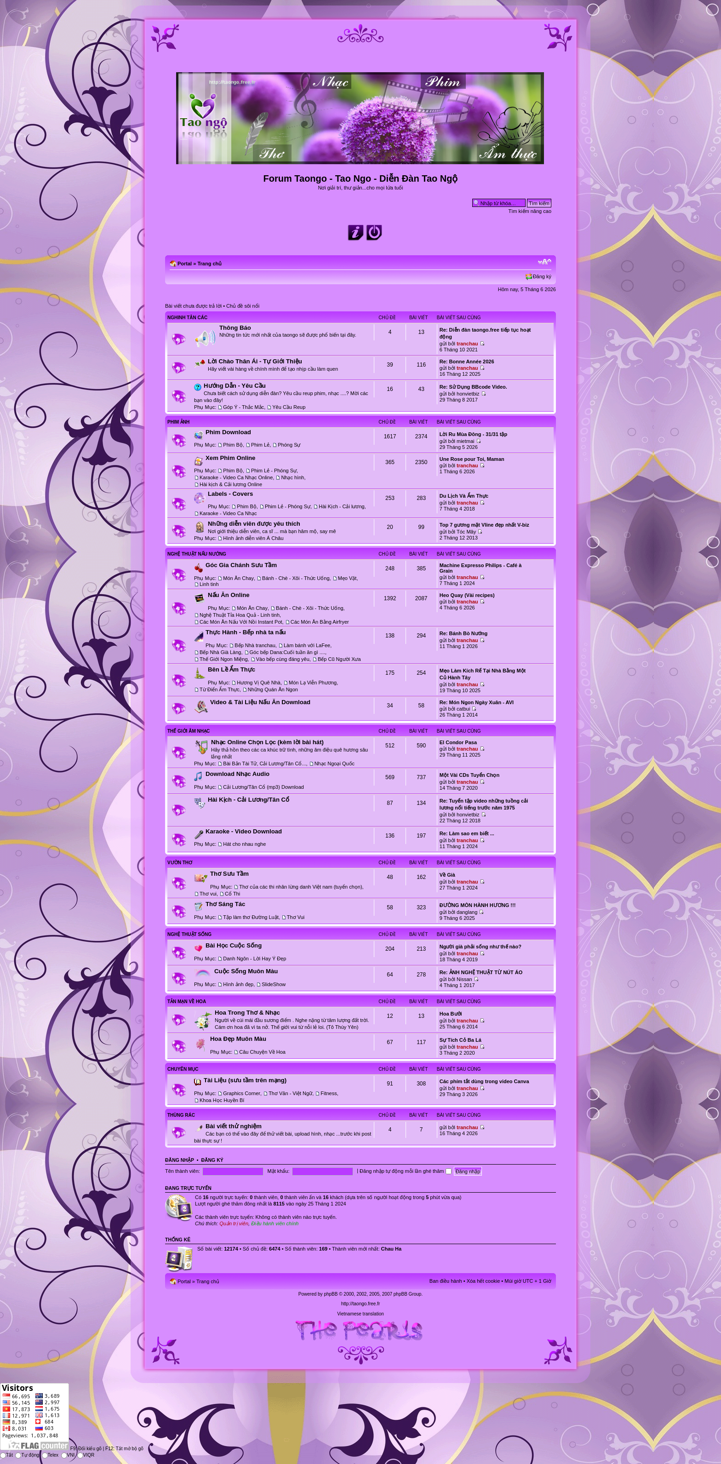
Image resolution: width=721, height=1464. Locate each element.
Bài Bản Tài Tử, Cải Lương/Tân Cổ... (264, 763)
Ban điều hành (445, 1281)
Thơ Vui (295, 917)
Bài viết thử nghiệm (234, 1126)
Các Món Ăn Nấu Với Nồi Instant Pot (241, 622)
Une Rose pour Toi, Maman (472, 459)
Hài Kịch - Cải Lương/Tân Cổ (248, 799)
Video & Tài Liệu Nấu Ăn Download (260, 702)
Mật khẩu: (278, 1171)
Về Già (447, 875)
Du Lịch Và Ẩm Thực (464, 496)
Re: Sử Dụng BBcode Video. (473, 387)
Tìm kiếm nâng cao (530, 211)
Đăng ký (542, 276)
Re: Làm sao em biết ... (467, 833)
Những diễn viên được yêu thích (254, 523)
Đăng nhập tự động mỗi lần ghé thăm (405, 1171)
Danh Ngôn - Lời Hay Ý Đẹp (254, 958)
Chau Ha (391, 1249)
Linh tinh (209, 584)
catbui (463, 709)
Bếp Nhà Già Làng (220, 652)
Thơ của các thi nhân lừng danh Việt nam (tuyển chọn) (300, 887)
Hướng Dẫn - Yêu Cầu (235, 385)
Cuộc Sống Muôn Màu (246, 971)
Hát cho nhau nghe (244, 844)
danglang (467, 912)
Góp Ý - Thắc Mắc (243, 407)
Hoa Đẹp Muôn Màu (238, 1038)
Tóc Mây (466, 531)
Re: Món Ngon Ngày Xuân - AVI (477, 702)
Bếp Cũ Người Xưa (339, 659)
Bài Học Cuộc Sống (234, 945)
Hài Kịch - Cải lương (341, 506)
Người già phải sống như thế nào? (480, 946)
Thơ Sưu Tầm (229, 873)
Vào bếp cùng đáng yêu (282, 659)
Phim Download (228, 432)
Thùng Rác (181, 1115)
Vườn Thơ (179, 862)
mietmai (466, 441)
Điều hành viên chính (274, 1223)
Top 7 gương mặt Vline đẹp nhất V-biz (484, 525)
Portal (184, 263)
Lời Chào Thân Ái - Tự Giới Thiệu (255, 361)
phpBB (331, 1294)
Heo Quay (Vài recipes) (467, 595)
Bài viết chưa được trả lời (193, 306)
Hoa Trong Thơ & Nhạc (247, 1012)
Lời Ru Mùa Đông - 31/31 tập (473, 434)
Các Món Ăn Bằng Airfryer (320, 622)
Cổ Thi (232, 893)
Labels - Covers (230, 493)
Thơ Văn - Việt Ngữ (290, 1093)
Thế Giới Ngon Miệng (224, 659)
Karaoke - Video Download (244, 831)
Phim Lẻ (260, 445)
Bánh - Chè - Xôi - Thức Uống (295, 578)
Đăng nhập (179, 1160)
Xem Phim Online (230, 457)
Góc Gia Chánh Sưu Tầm (241, 565)
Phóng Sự (289, 445)
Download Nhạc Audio (237, 773)
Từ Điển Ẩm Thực (220, 689)
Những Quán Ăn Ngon (273, 689)
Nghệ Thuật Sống (189, 934)
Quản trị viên (233, 1223)
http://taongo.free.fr (360, 1303)
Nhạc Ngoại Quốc (335, 763)
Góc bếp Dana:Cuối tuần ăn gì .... (288, 652)
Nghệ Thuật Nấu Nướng (196, 554)
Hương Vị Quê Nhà (258, 682)
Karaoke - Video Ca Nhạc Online (236, 477)
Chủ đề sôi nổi (242, 306)
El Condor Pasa (458, 742)
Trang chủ (209, 263)
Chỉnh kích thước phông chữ (544, 262)
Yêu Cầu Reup (288, 407)
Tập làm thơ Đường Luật (250, 917)
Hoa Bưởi (451, 1013)
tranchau (467, 343)
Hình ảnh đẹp (238, 984)
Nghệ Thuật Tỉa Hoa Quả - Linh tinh (240, 615)
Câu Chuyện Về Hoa (262, 1052)
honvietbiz (468, 393)
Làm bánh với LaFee (307, 645)
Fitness (328, 1093)
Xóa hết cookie (483, 1281)
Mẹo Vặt (347, 578)
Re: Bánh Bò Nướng (463, 633)
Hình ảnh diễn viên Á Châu (253, 538)
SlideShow (274, 984)
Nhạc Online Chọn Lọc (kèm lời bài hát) (267, 742)
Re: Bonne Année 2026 (467, 361)
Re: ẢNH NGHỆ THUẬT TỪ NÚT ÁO (481, 972)
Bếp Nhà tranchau (255, 645)
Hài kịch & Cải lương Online (231, 484)
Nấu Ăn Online (229, 594)
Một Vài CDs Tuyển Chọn (469, 775)
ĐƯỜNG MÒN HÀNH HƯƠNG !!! (478, 905)
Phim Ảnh (178, 422)
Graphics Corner (241, 1093)
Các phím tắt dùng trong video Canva (484, 1081)
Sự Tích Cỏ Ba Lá (460, 1040)
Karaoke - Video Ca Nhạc (228, 513)
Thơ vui (208, 893)
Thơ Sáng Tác (225, 904)
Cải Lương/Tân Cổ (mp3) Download (263, 787)
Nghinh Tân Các (187, 317)
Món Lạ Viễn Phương (313, 682)
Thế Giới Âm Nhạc (188, 731)
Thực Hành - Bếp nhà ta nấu (246, 632)
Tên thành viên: (182, 1171)
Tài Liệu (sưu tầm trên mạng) (245, 1080)
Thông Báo (235, 327)
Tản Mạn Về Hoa (186, 1001)
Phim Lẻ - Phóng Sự (274, 470)
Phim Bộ (232, 445)
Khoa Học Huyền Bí (222, 1100)
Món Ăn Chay (238, 578)
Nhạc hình (292, 477)
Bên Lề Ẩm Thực (231, 669)
